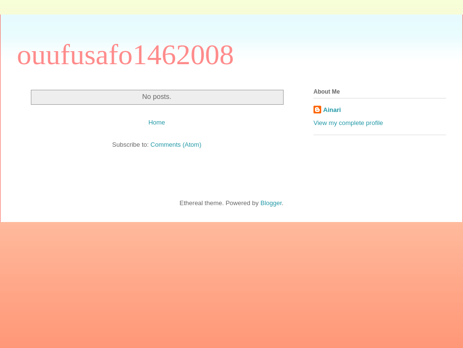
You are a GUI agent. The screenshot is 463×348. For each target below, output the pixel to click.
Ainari (332, 109)
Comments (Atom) (175, 144)
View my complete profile (348, 122)
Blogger (271, 203)
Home (157, 122)
